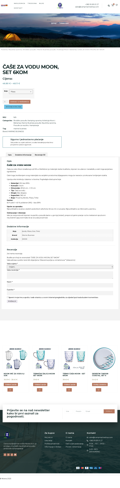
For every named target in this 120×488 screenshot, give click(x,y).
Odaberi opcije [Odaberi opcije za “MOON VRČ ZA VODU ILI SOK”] (11, 386)
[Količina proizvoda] (5, 102)
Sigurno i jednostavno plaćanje (26, 140)
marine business (20, 129)
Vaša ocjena (12, 264)
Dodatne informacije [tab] (23, 156)
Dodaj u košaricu (21, 102)
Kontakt (18, 8)
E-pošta (10, 290)
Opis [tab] (10, 156)
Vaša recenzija (13, 271)
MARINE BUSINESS (16, 132)
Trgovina (32, 3)
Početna (4, 50)
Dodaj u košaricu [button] (101, 386)
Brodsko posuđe (29, 50)
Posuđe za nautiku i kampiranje (26, 126)
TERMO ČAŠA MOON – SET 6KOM (74, 376)
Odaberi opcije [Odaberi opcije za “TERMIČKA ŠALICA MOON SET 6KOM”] (41, 386)
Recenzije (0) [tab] (40, 156)
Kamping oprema (35, 121)
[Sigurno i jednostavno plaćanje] (6, 141)
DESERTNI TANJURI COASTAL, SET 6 (100, 376)
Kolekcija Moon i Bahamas (67, 50)
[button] (108, 5)
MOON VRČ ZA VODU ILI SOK (14, 376)
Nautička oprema (15, 50)
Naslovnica (19, 3)
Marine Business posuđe (46, 50)
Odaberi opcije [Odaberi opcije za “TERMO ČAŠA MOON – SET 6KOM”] (70, 386)
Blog (41, 3)
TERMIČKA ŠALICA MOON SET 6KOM (44, 376)
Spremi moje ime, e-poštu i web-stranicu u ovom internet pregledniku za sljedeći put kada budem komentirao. (53, 298)
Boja (6, 91)
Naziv (10, 283)
